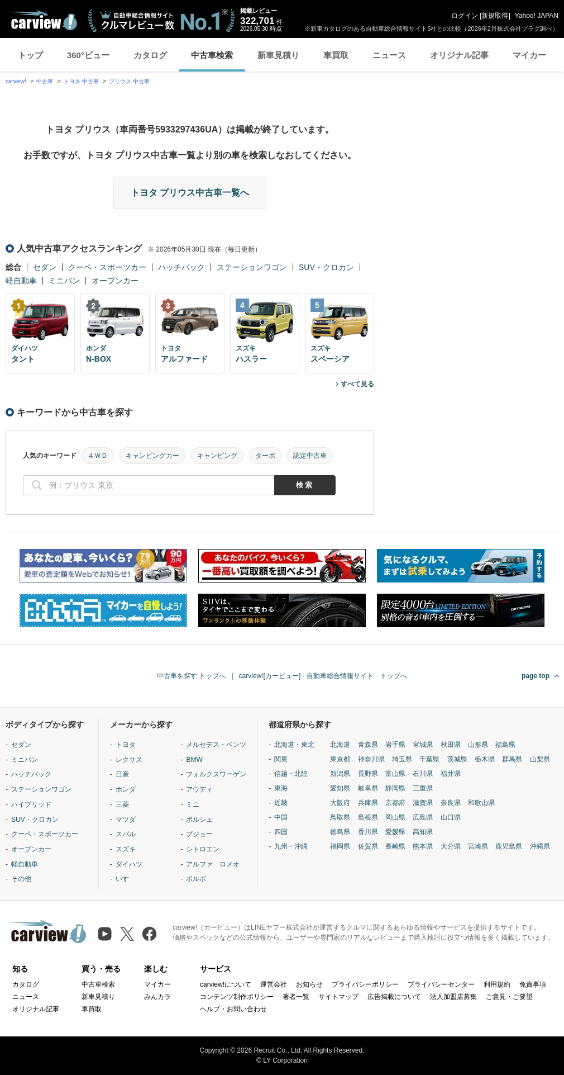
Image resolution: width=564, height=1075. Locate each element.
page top (535, 676)
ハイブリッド (31, 804)
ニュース (389, 55)
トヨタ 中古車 (81, 81)
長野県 (368, 774)
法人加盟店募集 (453, 997)
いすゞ (126, 879)
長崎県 (395, 846)
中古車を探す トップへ (191, 676)
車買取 (335, 55)
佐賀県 (368, 846)
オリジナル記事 (459, 55)
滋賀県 (423, 803)
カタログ (150, 55)
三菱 (122, 804)
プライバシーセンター (441, 984)
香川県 (368, 832)
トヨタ (126, 745)
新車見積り (278, 55)
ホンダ (126, 789)
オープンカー (115, 280)
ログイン (464, 16)
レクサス (129, 760)
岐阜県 (368, 788)
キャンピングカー (152, 456)
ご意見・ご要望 (509, 997)
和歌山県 (481, 803)
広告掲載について (394, 997)
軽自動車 (21, 280)
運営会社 (273, 984)
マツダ (126, 819)
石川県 (423, 774)
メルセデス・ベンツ (216, 745)
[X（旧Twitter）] (127, 934)
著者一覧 (296, 997)
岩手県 (395, 745)
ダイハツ (129, 864)
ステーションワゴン (252, 267)
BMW (194, 760)
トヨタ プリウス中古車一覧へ (190, 192)
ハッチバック (181, 267)
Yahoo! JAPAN (536, 16)
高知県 (423, 832)
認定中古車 (310, 456)
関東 (281, 759)
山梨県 (540, 759)
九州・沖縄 (291, 846)
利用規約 (497, 984)
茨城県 (457, 759)
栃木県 (485, 759)
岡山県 (395, 817)
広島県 (423, 817)
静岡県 (395, 788)
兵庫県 (368, 803)
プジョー (199, 834)
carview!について (225, 984)
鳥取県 (340, 817)
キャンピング (217, 456)
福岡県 (340, 846)
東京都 (340, 759)
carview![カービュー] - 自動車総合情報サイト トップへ (323, 676)
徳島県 (340, 832)
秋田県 (451, 745)
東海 (281, 788)
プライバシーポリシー (365, 984)
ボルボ (196, 879)
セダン (44, 267)
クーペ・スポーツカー (107, 267)
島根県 (368, 817)
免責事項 (532, 984)
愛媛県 (395, 832)
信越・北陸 (291, 774)
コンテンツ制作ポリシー (237, 997)
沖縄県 (540, 846)
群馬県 (512, 759)
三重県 (423, 788)
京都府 (395, 803)
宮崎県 (478, 846)
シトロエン (202, 849)
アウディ (199, 789)
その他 (21, 879)
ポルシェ (199, 819)
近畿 (281, 803)
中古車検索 (212, 55)
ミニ (192, 804)
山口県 (451, 817)
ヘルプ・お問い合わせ (233, 1009)
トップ (30, 55)
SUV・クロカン (326, 267)
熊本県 (423, 846)
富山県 (395, 774)
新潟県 (340, 774)
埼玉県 (402, 759)
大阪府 (340, 803)
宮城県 (423, 745)
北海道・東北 (294, 745)
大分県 (451, 846)
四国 (281, 832)
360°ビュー (88, 55)
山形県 (478, 745)
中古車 (44, 81)
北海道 (340, 745)
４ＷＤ (98, 456)
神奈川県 (371, 759)
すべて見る (357, 384)
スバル (126, 834)
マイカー (529, 55)
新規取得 (494, 16)
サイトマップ (338, 997)
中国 (281, 817)
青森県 (368, 745)
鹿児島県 (508, 846)
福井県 (451, 774)
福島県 (505, 745)
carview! (16, 81)
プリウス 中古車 (129, 81)
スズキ (126, 849)
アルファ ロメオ (213, 864)
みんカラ (157, 997)
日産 (122, 774)
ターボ (265, 456)
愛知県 (340, 788)
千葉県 (429, 759)
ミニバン (64, 280)
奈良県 (451, 803)
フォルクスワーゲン (216, 774)
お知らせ (309, 984)
